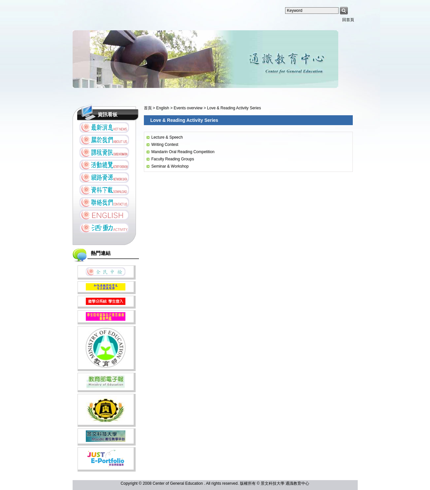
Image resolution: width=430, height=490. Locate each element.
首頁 (148, 108)
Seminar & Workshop (170, 166)
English (163, 108)
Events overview (189, 108)
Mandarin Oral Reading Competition (183, 152)
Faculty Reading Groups (172, 159)
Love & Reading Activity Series (234, 108)
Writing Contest (165, 144)
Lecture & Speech (167, 137)
